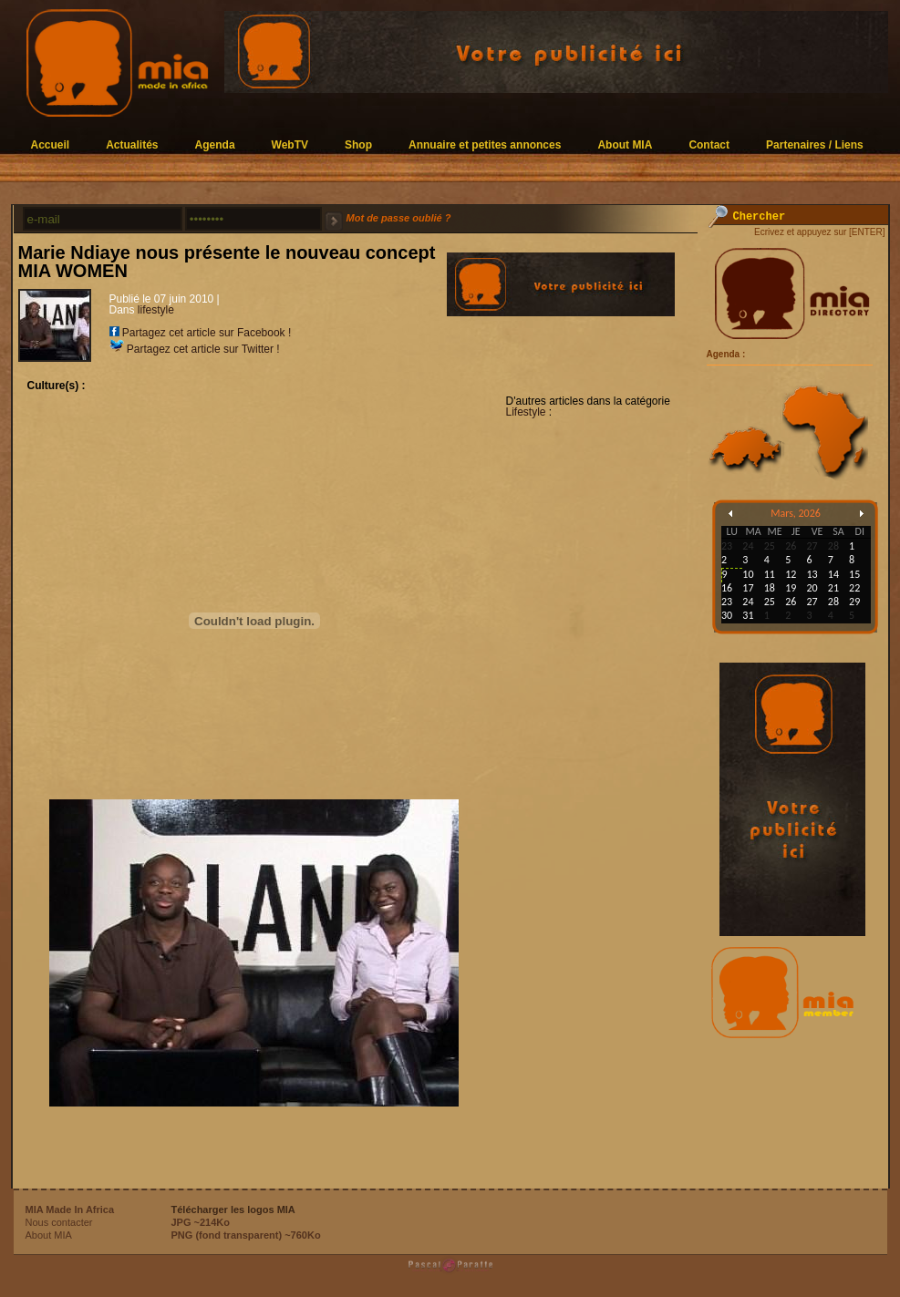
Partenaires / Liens (815, 144)
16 (726, 588)
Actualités (132, 144)
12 (790, 574)
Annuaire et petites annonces (485, 144)
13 (811, 574)
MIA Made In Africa (70, 1209)
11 (769, 574)
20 (811, 588)
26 (790, 601)
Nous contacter (59, 1222)
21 (833, 588)
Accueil (50, 144)
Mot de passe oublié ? (399, 217)
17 (747, 588)
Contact (708, 144)
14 (833, 574)
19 (790, 588)
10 (747, 574)
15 (854, 574)
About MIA (624, 144)
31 (747, 615)
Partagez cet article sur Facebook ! (200, 332)
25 (769, 601)
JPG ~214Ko (201, 1222)
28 (833, 601)
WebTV (290, 144)
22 (854, 588)
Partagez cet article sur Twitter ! (194, 349)
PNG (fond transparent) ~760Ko (246, 1235)
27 (811, 601)
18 (769, 588)
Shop (358, 144)
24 (747, 601)
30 (726, 615)
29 (854, 601)
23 (726, 601)
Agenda (215, 144)
